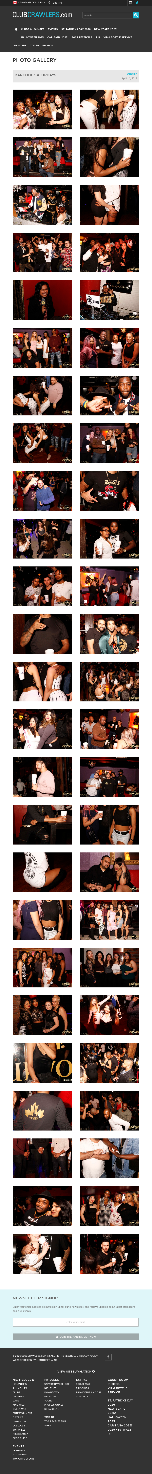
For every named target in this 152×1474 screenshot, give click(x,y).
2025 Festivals (82, 37)
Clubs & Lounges (32, 29)
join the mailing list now (76, 1336)
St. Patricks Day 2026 (76, 29)
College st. (20, 1425)
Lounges (18, 1396)
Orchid (132, 74)
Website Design (22, 1360)
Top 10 (34, 45)
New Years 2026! (105, 29)
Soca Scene (51, 1409)
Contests (82, 1396)
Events (53, 29)
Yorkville (19, 1430)
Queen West (20, 1409)
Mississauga (20, 1434)
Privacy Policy (88, 1356)
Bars (16, 1400)
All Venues (20, 1388)
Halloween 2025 (32, 37)
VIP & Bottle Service (118, 37)
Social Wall (84, 1384)
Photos (47, 45)
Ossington (19, 1421)
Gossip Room (118, 1379)
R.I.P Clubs (82, 1388)
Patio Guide (20, 1438)
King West (19, 1405)
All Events (20, 1454)
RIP (98, 37)
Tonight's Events (23, 1459)
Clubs (16, 1392)
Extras (81, 1379)
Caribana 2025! (57, 37)
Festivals (19, 1450)
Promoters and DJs (88, 1392)
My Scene (20, 45)
